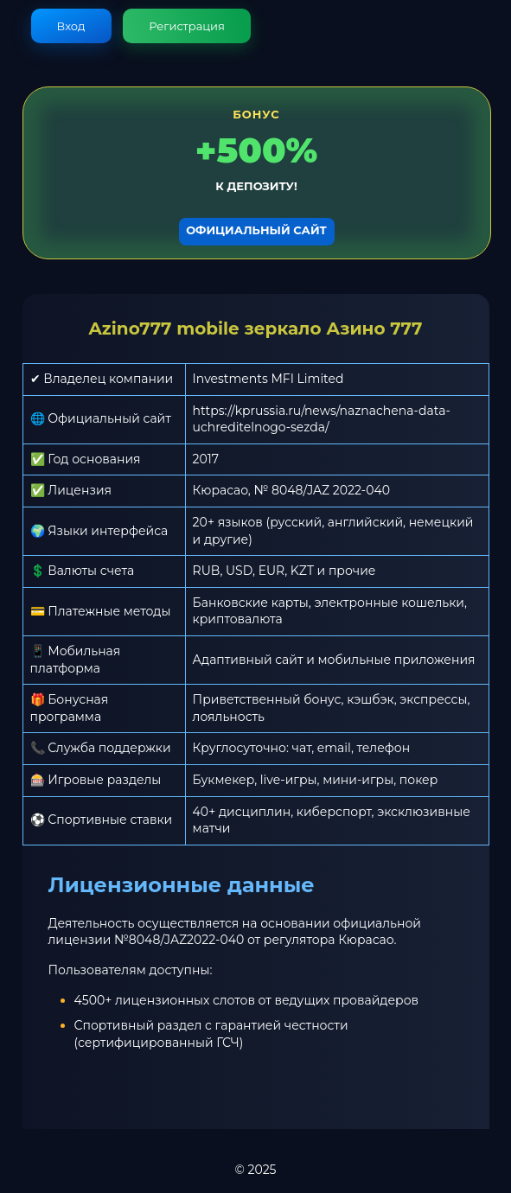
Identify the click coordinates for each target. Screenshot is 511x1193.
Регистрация (187, 26)
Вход (71, 26)
